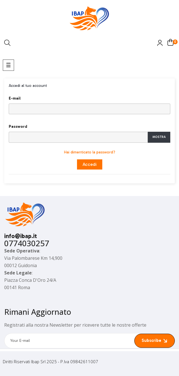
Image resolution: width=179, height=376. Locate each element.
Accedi (90, 164)
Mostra (159, 137)
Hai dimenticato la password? (89, 152)
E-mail (15, 98)
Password (18, 126)
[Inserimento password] (78, 137)
